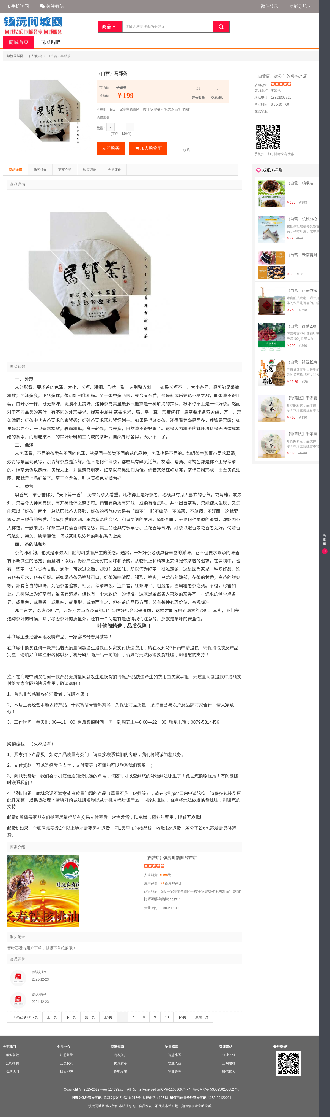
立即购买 (111, 148)
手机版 (324, 1103)
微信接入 (228, 1071)
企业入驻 (228, 1055)
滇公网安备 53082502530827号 (215, 1089)
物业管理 (174, 1071)
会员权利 (66, 1063)
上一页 (52, 1017)
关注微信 (52, 6)
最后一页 (201, 1017)
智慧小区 (174, 1055)
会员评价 (114, 170)
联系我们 (12, 1071)
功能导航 (300, 6)
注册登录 (66, 1055)
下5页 (182, 1017)
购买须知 (40, 170)
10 (167, 1017)
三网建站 (228, 1063)
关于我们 (9, 1047)
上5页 (108, 1017)
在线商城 (35, 56)
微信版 (324, 1113)
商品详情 (15, 170)
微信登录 (269, 6)
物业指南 (171, 1047)
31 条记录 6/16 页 (25, 1017)
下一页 (71, 1017)
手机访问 (18, 6)
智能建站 (225, 1047)
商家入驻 (120, 1055)
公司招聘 (12, 1063)
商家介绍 (65, 170)
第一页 (90, 1017)
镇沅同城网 (15, 56)
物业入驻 (174, 1063)
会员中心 (63, 1047)
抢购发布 (120, 1071)
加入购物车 (148, 148)
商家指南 (117, 1047)
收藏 (186, 150)
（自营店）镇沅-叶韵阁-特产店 (280, 76)
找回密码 (66, 1071)
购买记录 (89, 170)
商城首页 (18, 42)
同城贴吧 (49, 42)
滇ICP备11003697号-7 (173, 1089)
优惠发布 (120, 1063)
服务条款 (12, 1055)
